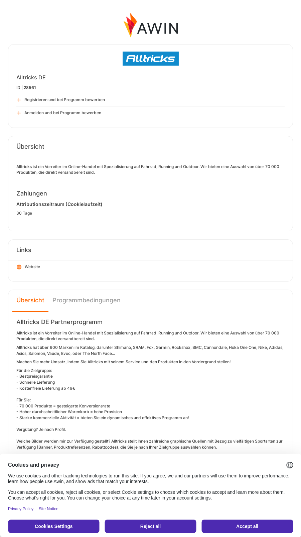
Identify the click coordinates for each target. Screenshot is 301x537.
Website (28, 267)
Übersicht (30, 300)
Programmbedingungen (86, 300)
